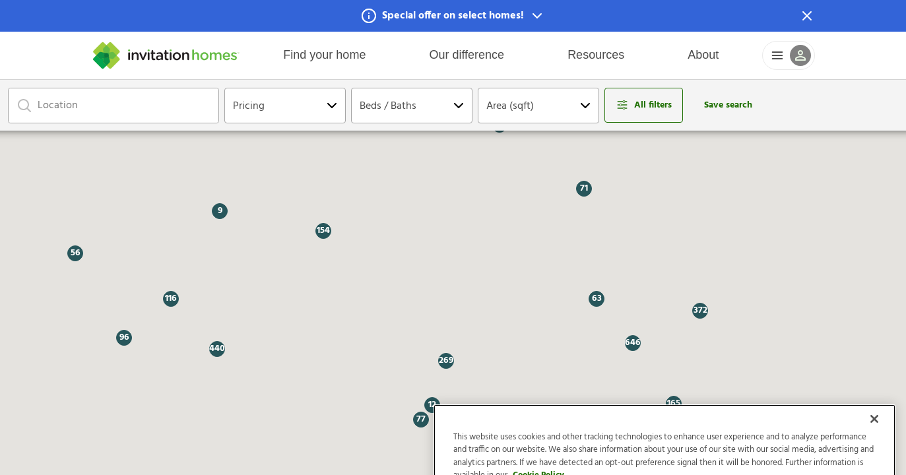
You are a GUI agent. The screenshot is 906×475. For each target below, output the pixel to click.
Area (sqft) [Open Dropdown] (510, 106)
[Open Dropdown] (332, 105)
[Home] (166, 55)
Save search (728, 105)
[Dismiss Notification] (807, 16)
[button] (453, 16)
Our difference (466, 54)
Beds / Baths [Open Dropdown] (388, 106)
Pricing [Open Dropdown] (249, 106)
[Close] (874, 436)
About (703, 54)
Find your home (324, 54)
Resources (595, 54)
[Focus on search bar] (24, 105)
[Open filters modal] (643, 105)
